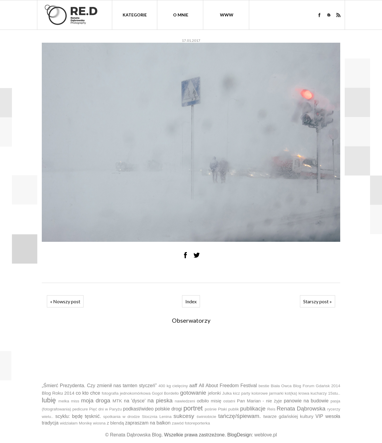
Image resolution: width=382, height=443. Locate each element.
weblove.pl (265, 434)
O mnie (180, 14)
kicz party (241, 393)
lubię (49, 400)
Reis (271, 409)
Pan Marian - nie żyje (259, 400)
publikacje (252, 408)
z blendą (115, 422)
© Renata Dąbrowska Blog (133, 434)
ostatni (229, 401)
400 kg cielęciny (173, 386)
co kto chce (88, 393)
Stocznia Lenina (157, 416)
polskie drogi (168, 408)
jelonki (214, 393)
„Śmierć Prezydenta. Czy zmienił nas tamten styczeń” (99, 385)
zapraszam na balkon (147, 422)
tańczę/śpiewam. (239, 416)
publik (233, 409)
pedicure (80, 409)
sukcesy (183, 416)
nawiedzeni (185, 401)
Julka (227, 393)
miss (75, 401)
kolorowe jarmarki (268, 393)
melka (63, 401)
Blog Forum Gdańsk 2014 (316, 386)
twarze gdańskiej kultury (288, 416)
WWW (226, 14)
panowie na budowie (306, 400)
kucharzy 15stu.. (325, 393)
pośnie (211, 409)
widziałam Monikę (76, 423)
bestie (263, 386)
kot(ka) (291, 393)
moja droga (95, 400)
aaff (193, 385)
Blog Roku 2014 (58, 393)
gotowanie (193, 393)
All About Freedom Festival (228, 385)
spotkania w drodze (121, 416)
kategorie (135, 14)
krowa (303, 393)
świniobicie (206, 416)
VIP (319, 416)
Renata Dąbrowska (301, 408)
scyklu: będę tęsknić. (78, 416)
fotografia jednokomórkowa (126, 393)
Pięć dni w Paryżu (105, 409)
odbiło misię (209, 400)
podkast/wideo (138, 408)
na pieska (159, 400)
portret (193, 408)
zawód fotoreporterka (191, 423)
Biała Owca (281, 386)
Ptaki (222, 409)
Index (191, 301)
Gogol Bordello (165, 393)
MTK (117, 400)
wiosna (99, 423)
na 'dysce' (134, 400)
